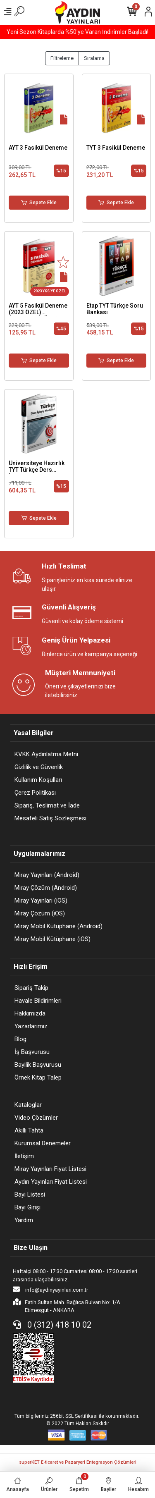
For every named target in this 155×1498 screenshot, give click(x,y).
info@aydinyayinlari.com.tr (50, 1289)
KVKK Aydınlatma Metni (46, 754)
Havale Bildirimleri (38, 1000)
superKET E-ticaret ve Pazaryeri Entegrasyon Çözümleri (77, 1462)
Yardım (23, 1220)
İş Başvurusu (32, 1052)
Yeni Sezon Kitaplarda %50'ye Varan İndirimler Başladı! (77, 32)
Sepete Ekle (39, 202)
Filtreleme (62, 58)
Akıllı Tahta (28, 1130)
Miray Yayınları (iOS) (40, 900)
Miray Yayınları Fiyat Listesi (50, 1169)
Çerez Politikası (35, 792)
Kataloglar (28, 1105)
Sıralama (94, 58)
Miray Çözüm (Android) (45, 887)
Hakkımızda (29, 1013)
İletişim (24, 1156)
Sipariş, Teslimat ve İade (47, 805)
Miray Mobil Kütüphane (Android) (58, 926)
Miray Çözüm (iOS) (39, 913)
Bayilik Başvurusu (37, 1064)
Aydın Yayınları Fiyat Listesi (50, 1181)
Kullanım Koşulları (38, 780)
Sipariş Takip (31, 987)
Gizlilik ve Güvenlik (38, 767)
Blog (20, 1039)
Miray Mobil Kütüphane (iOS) (52, 939)
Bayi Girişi (27, 1207)
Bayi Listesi (29, 1194)
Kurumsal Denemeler (42, 1143)
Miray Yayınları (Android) (46, 875)
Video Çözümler (36, 1117)
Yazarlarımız (31, 1026)
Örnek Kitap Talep (38, 1077)
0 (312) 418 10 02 (52, 1325)
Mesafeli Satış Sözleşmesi (50, 818)
